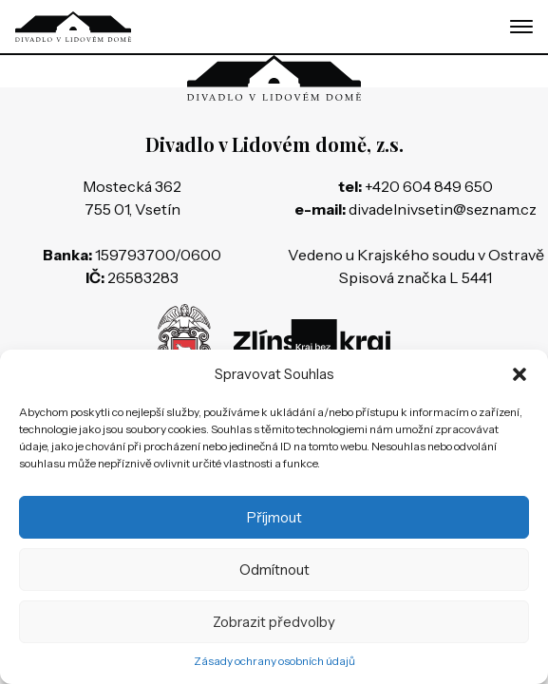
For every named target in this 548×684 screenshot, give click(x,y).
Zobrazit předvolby (274, 622)
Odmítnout (274, 569)
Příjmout (274, 517)
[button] (519, 374)
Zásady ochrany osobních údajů (274, 661)
